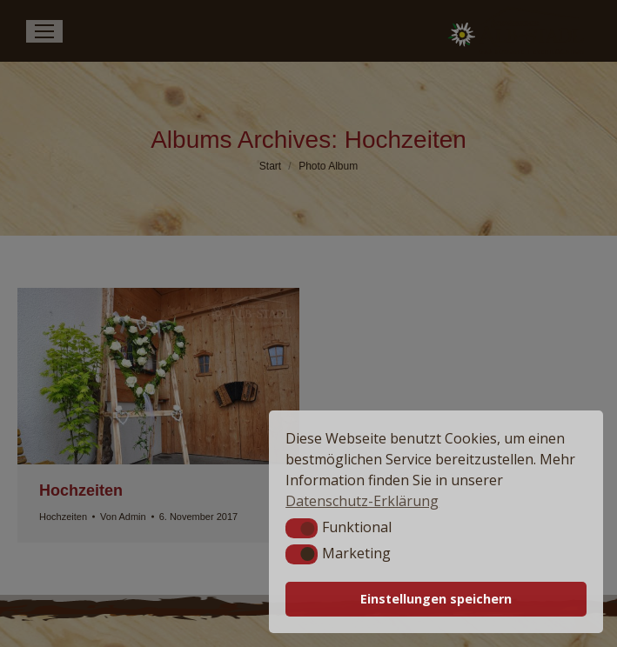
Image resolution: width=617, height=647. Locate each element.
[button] (301, 527)
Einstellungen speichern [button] (436, 598)
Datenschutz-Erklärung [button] (362, 500)
